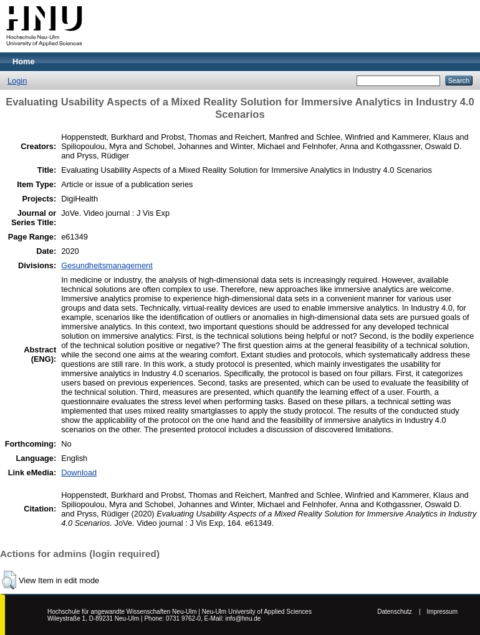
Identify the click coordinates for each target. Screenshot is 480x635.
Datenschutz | (398, 611)
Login (17, 80)
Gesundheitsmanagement (107, 265)
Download (79, 472)
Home (23, 61)
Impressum (442, 611)
